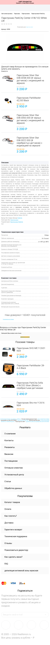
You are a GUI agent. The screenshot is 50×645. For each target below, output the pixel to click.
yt (44, 624)
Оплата (7, 509)
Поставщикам (11, 461)
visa (14, 583)
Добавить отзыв (25, 337)
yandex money (23, 583)
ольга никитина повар (43, 419)
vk (5, 624)
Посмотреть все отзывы (8, 319)
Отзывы (8, 543)
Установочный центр (14, 474)
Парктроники (26, 13)
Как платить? (10, 516)
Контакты (9, 440)
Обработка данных (13, 488)
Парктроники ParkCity (38, 13)
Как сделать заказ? (13, 557)
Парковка (17, 13)
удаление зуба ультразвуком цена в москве (37, 421)
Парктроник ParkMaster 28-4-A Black (31, 366)
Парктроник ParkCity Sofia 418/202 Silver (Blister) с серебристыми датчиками (30, 385)
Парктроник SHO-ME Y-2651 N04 (31, 349)
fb (18, 624)
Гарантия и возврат (13, 529)
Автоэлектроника (6, 13)
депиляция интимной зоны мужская (21, 570)
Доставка (8, 523)
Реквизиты (9, 447)
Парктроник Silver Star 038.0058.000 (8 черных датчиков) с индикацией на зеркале (30, 79)
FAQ (6, 564)
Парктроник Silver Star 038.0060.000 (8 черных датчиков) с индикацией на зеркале (30, 119)
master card (5, 583)
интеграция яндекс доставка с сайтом (10, 419)
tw (31, 624)
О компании (10, 433)
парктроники (29, 27)
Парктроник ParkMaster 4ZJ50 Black (29, 99)
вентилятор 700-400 (23, 420)
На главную (25, 7)
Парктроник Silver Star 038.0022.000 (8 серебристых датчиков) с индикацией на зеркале (29, 141)
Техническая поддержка (15, 536)
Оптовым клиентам (13, 468)
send (46, 614)
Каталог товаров (12, 502)
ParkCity (20, 218)
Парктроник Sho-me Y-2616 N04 (30, 404)
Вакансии (8, 454)
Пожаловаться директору (16, 550)
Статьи (7, 481)
